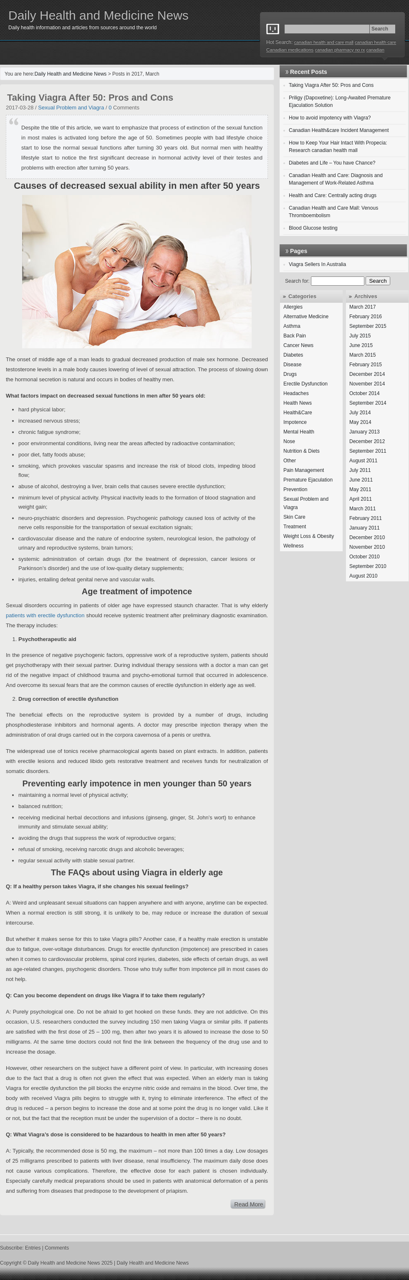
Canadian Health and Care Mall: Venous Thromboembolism (333, 211)
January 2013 (364, 432)
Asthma (291, 326)
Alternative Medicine (305, 316)
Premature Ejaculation (308, 480)
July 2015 (360, 336)
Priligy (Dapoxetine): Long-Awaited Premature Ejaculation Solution (340, 101)
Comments (57, 1248)
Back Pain (294, 336)
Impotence (295, 422)
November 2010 (367, 547)
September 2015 (367, 326)
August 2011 (363, 461)
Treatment (294, 527)
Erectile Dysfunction (305, 384)
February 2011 (365, 518)
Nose (289, 441)
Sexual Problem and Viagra (71, 107)
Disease (292, 365)
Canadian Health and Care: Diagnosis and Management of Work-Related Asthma (336, 179)
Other (289, 461)
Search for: (297, 281)
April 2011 (360, 499)
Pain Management (303, 470)
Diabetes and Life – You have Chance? (332, 163)
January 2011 (364, 528)
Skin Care (294, 517)
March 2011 (362, 509)
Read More (248, 1204)
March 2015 (362, 355)
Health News (297, 403)
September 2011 (367, 451)
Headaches (296, 393)
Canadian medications (289, 49)
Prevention (295, 489)
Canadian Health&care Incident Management (339, 130)
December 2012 (367, 441)
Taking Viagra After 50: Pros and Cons (90, 97)
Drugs (290, 374)
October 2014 (364, 393)
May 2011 (360, 489)
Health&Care (297, 413)
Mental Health (298, 432)
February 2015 (365, 365)
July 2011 (360, 470)
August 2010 (363, 576)
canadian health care (375, 42)
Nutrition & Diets (301, 451)
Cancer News (298, 345)
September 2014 (367, 403)
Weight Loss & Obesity (308, 536)
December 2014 (367, 374)
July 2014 (360, 413)
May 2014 (360, 422)
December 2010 (367, 537)
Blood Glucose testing (313, 228)
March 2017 (362, 307)
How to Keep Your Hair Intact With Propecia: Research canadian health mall (338, 146)
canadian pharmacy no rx (340, 49)
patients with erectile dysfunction (46, 615)
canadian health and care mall (323, 42)
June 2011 (361, 480)
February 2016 (365, 316)
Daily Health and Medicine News (98, 15)
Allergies (293, 307)
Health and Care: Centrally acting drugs (332, 195)
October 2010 (364, 557)
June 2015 (361, 345)
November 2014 (367, 384)
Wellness (293, 546)
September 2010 (367, 566)
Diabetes (293, 355)
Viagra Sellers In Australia (317, 264)
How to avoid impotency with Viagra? (330, 118)
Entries (32, 1248)
